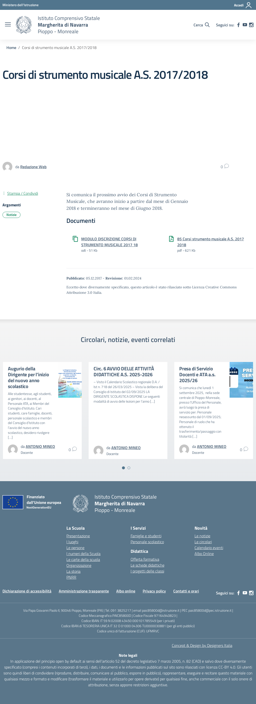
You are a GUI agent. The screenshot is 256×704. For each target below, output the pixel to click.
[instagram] (251, 25)
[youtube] (245, 25)
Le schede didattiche (147, 565)
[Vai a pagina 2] (128, 467)
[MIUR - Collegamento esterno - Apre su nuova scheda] (20, 4)
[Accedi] (243, 5)
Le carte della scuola (83, 559)
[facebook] (238, 25)
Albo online (125, 591)
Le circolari (203, 542)
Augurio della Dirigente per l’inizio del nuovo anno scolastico (28, 377)
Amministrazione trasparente (84, 591)
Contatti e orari (186, 591)
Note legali (128, 655)
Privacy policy (154, 591)
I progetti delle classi (147, 571)
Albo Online (204, 554)
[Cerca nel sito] (201, 25)
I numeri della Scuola (83, 554)
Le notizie (202, 536)
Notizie (11, 214)
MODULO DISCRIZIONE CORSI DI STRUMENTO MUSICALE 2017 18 (109, 242)
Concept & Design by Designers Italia (202, 645)
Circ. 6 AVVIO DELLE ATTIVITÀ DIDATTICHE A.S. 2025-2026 (124, 371)
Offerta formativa (145, 559)
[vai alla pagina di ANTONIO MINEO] (40, 446)
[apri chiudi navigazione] (8, 25)
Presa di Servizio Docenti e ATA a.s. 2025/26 (197, 374)
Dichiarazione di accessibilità (26, 591)
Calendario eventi (209, 548)
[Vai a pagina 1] (123, 467)
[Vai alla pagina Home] (11, 47)
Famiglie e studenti (146, 536)
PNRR (71, 577)
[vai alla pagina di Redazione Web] (33, 167)
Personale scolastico (147, 542)
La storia (73, 571)
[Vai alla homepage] (24, 25)
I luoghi (72, 542)
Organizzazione (78, 565)
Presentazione (78, 536)
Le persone (75, 548)
